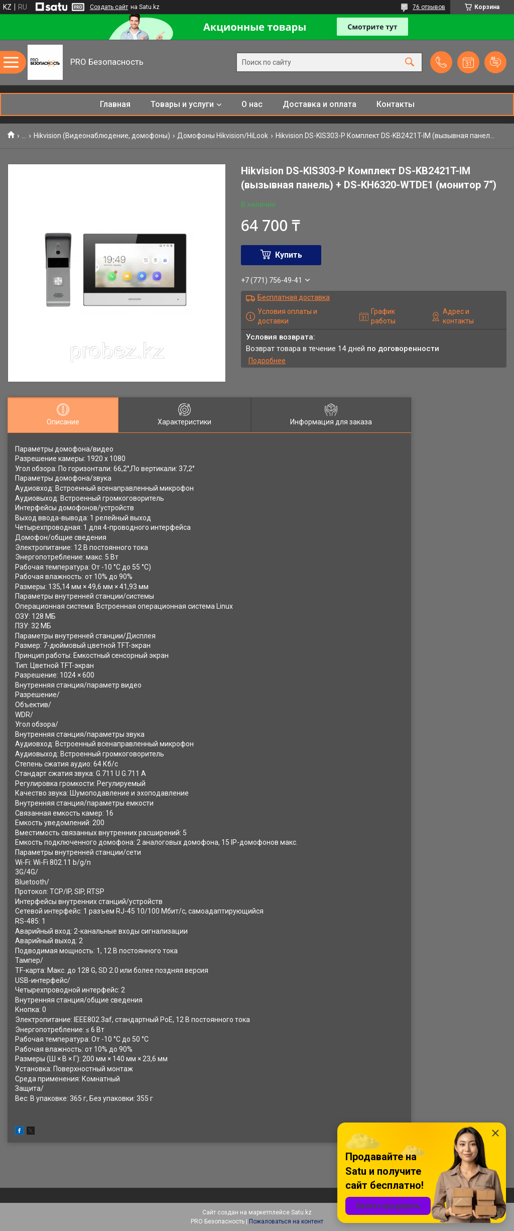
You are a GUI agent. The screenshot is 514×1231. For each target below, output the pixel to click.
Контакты (395, 104)
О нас (252, 104)
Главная (115, 104)
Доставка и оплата (319, 104)
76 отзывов (429, 7)
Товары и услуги (182, 104)
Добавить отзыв (495, 62)
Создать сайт (109, 7)
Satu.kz (301, 1212)
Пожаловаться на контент (286, 1221)
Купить (288, 255)
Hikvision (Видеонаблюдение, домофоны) (102, 136)
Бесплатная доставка (294, 297)
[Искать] (410, 62)
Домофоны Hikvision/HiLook (222, 136)
